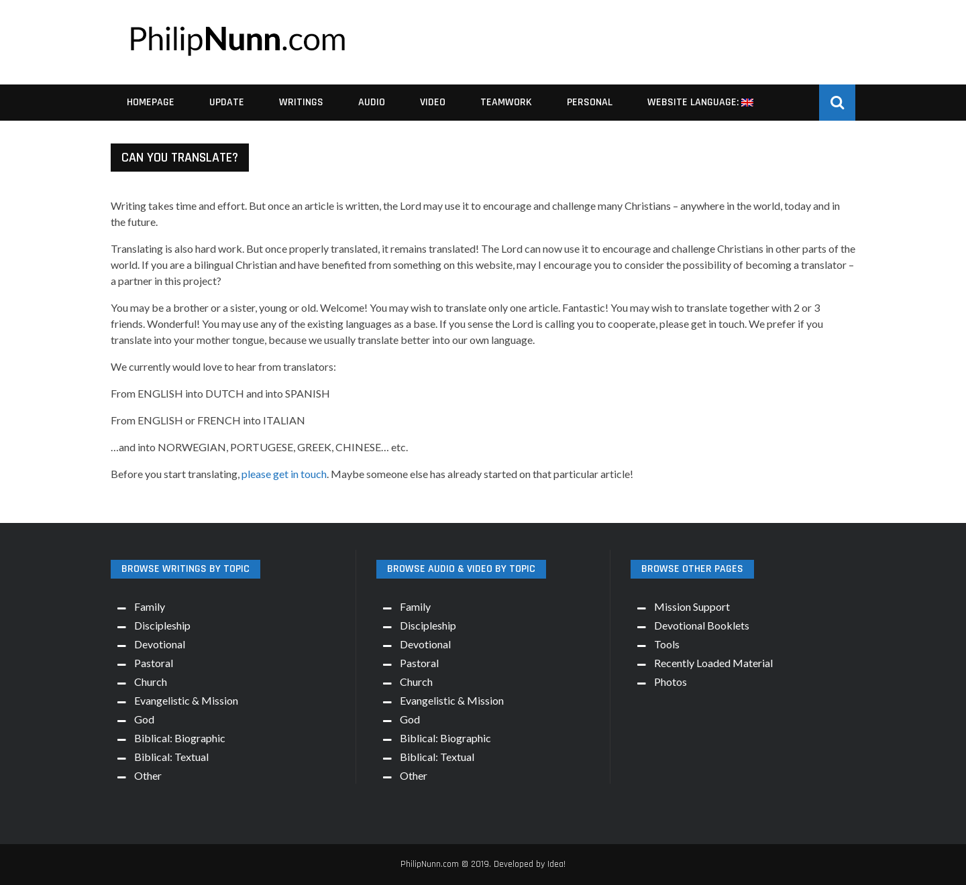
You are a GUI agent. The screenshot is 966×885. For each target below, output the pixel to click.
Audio (371, 102)
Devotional (159, 644)
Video (432, 102)
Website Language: (700, 102)
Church (150, 681)
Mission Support (692, 606)
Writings (301, 102)
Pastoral (153, 662)
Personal (589, 102)
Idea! (556, 864)
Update (226, 102)
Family (149, 606)
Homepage (150, 102)
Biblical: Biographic (179, 737)
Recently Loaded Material (713, 662)
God (144, 719)
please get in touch (284, 473)
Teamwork (506, 102)
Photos (670, 681)
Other (148, 775)
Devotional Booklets (701, 625)
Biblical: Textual (171, 756)
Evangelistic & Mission (186, 700)
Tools (667, 644)
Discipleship (162, 625)
